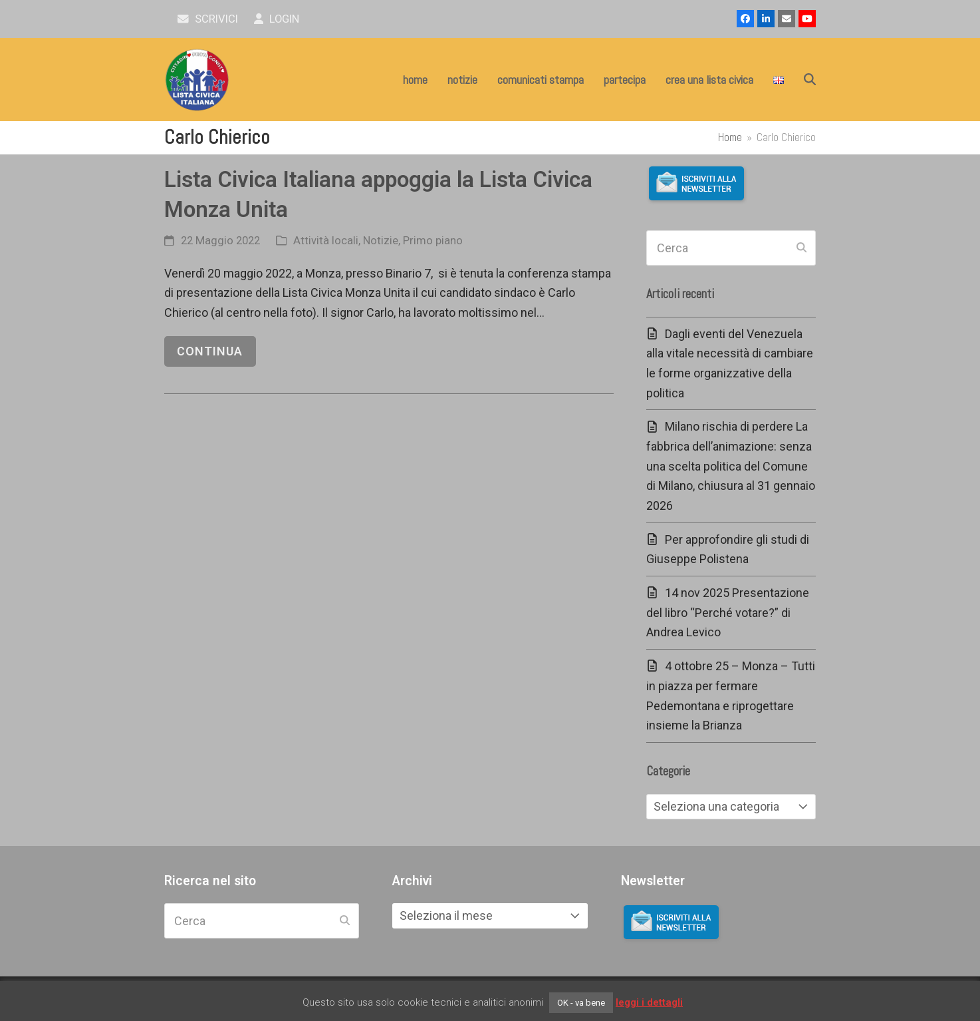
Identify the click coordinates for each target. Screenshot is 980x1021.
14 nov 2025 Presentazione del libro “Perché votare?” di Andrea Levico (727, 612)
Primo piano (433, 240)
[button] (810, 80)
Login (277, 19)
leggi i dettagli (649, 1002)
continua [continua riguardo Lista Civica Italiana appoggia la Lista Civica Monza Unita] (210, 351)
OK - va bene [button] (581, 1003)
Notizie (380, 240)
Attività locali (325, 240)
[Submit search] (801, 248)
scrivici (208, 19)
